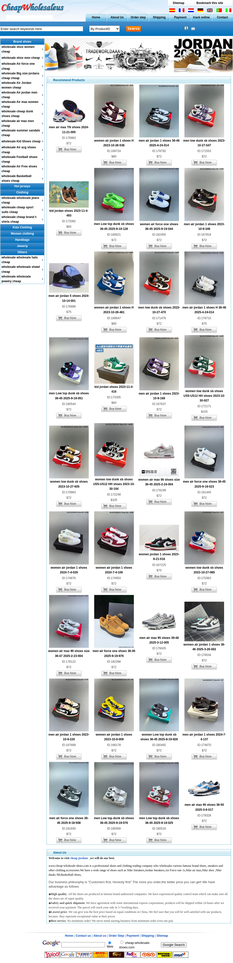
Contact (222, 17)
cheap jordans (79, 858)
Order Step (117, 935)
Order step (138, 17)
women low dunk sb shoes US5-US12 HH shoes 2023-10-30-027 (204, 395)
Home (96, 17)
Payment (180, 17)
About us (99, 935)
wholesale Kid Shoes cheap (20, 141)
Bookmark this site (209, 3)
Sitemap (178, 3)
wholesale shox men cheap (20, 58)
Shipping (159, 17)
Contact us (83, 935)
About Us (117, 17)
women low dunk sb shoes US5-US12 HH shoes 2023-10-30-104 (114, 484)
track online (201, 17)
